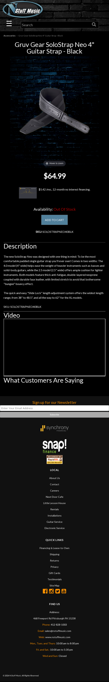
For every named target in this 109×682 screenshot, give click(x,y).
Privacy (54, 566)
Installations (55, 515)
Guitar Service (54, 521)
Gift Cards (54, 573)
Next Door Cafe (54, 496)
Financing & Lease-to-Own (54, 548)
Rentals (54, 509)
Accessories (10, 35)
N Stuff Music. (15, 676)
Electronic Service (55, 528)
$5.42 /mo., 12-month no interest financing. (54, 193)
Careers (54, 490)
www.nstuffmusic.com (57, 637)
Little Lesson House (54, 503)
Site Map (54, 585)
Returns (54, 560)
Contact (54, 484)
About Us (54, 478)
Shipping (54, 554)
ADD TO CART (54, 220)
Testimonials (54, 579)
